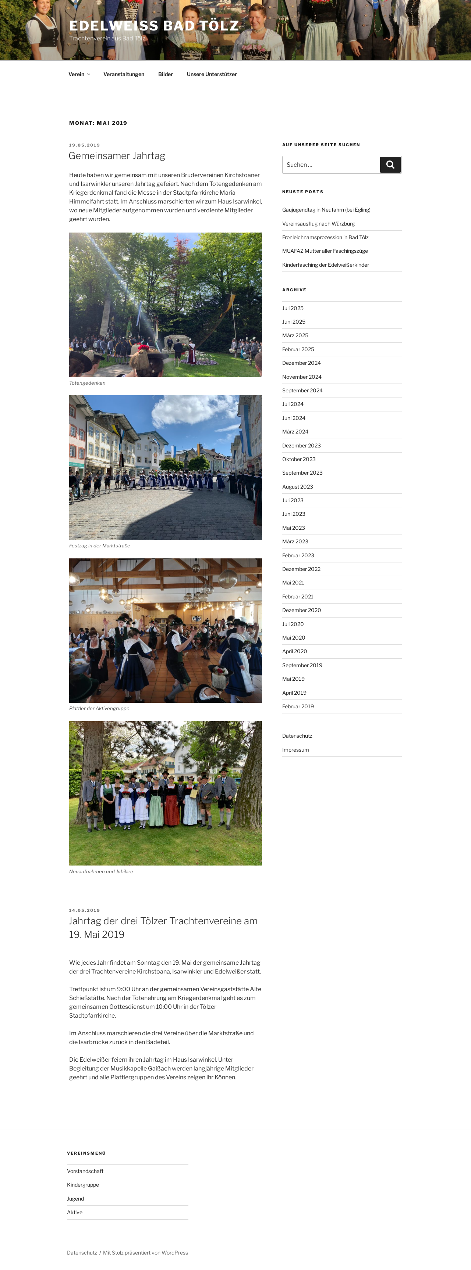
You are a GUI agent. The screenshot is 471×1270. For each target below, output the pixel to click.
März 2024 (295, 431)
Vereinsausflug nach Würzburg (318, 223)
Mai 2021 (293, 582)
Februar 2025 (298, 349)
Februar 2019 (298, 706)
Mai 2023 (293, 528)
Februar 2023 (298, 555)
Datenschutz (297, 736)
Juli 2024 (293, 404)
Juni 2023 (293, 514)
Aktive (74, 1212)
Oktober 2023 (299, 459)
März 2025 (295, 335)
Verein (79, 74)
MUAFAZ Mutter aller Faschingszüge (325, 251)
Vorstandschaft (85, 1171)
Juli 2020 (293, 624)
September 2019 (302, 665)
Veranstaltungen (123, 74)
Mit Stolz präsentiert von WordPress (145, 1252)
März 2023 (295, 541)
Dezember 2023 (301, 445)
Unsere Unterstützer (212, 74)
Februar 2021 (298, 596)
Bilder (165, 74)
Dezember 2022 (301, 569)
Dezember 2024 (301, 363)
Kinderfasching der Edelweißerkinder (325, 265)
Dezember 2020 (301, 610)
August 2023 (297, 486)
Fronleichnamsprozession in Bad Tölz (325, 237)
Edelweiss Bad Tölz (154, 26)
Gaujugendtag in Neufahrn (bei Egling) (326, 209)
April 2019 (294, 693)
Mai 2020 (293, 637)
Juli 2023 (293, 500)
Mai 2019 (293, 679)
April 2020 (294, 651)
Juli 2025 (293, 308)
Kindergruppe (83, 1184)
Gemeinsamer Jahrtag (116, 155)
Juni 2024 (293, 418)
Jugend (75, 1198)
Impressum (295, 749)
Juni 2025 (293, 322)
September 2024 (302, 390)
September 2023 (302, 472)
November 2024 (302, 377)
